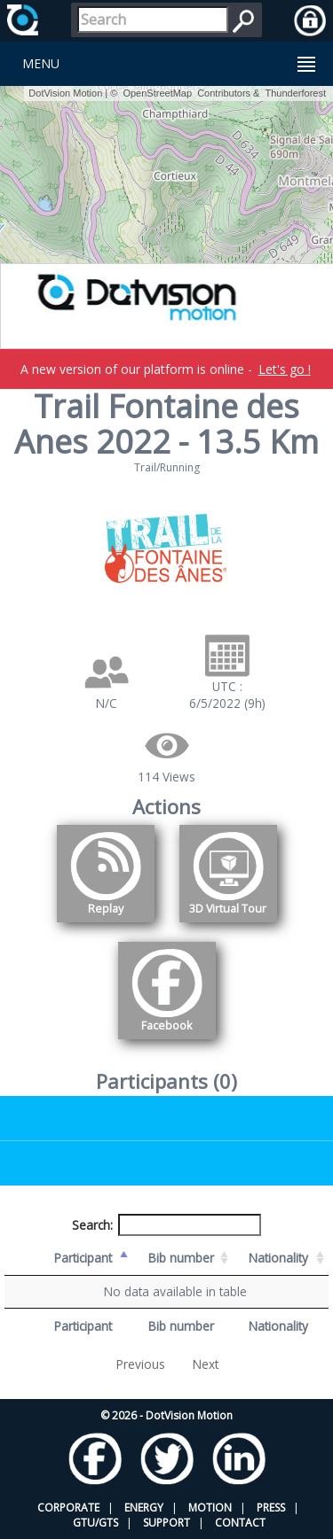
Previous (140, 1364)
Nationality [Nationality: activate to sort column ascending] (278, 1257)
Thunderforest (296, 93)
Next (205, 1364)
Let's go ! (284, 369)
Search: (167, 1225)
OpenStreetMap (157, 93)
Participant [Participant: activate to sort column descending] (83, 1257)
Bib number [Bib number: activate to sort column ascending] (181, 1257)
